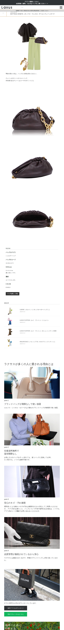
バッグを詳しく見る (12, 293)
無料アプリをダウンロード (16, 608)
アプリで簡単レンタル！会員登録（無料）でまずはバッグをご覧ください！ (31, 2)
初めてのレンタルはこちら (16, 614)
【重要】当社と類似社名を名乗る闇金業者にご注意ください (32, 10)
